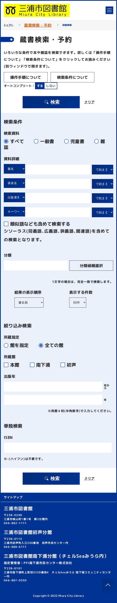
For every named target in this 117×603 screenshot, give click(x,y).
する (40, 86)
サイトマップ (13, 497)
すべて (15, 141)
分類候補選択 (91, 265)
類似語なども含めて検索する (38, 224)
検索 (52, 102)
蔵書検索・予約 (37, 25)
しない (50, 86)
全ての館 (52, 345)
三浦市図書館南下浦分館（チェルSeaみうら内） (56, 556)
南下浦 (42, 365)
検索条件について (72, 77)
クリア (89, 102)
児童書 (75, 141)
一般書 (45, 141)
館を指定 (18, 345)
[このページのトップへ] (108, 585)
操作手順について (25, 77)
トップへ (8, 25)
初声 (70, 365)
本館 (14, 365)
